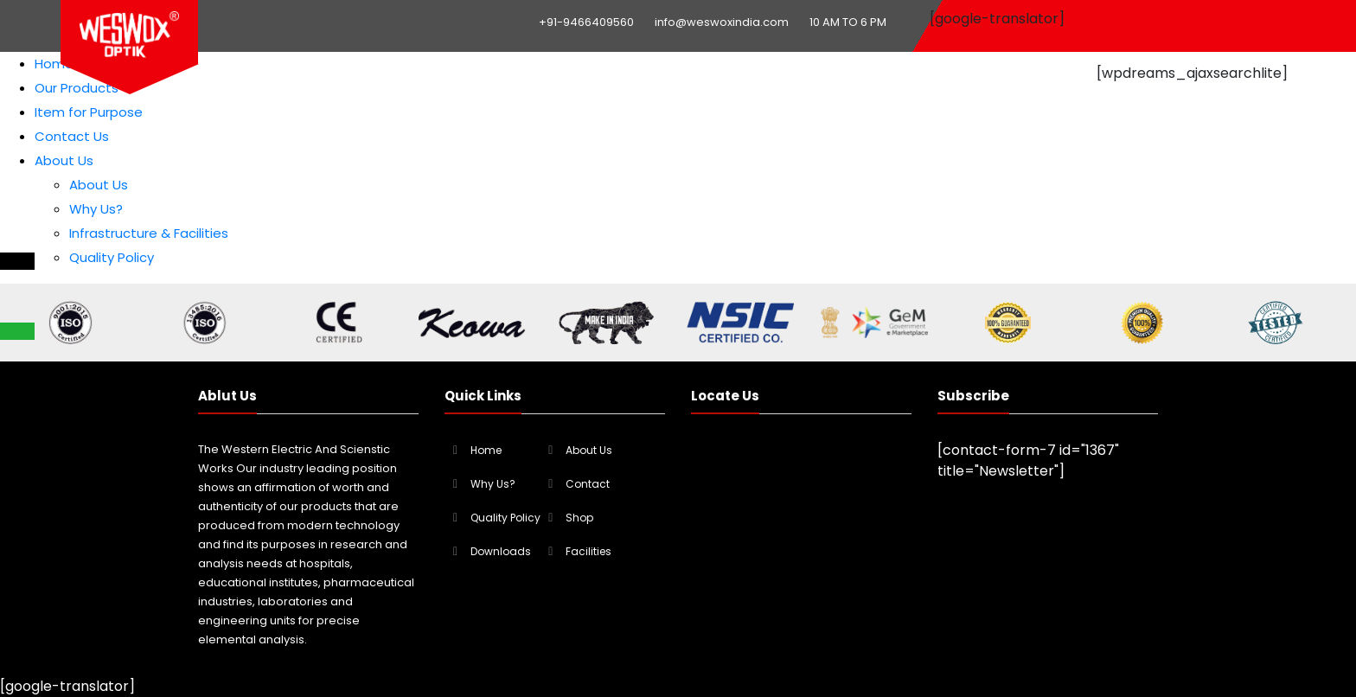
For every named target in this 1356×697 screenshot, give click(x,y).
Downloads (500, 551)
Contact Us (72, 136)
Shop (579, 517)
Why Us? (96, 209)
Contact (588, 483)
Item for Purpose (89, 112)
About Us (64, 160)
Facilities (588, 551)
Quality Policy (111, 257)
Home (54, 63)
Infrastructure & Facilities (148, 233)
